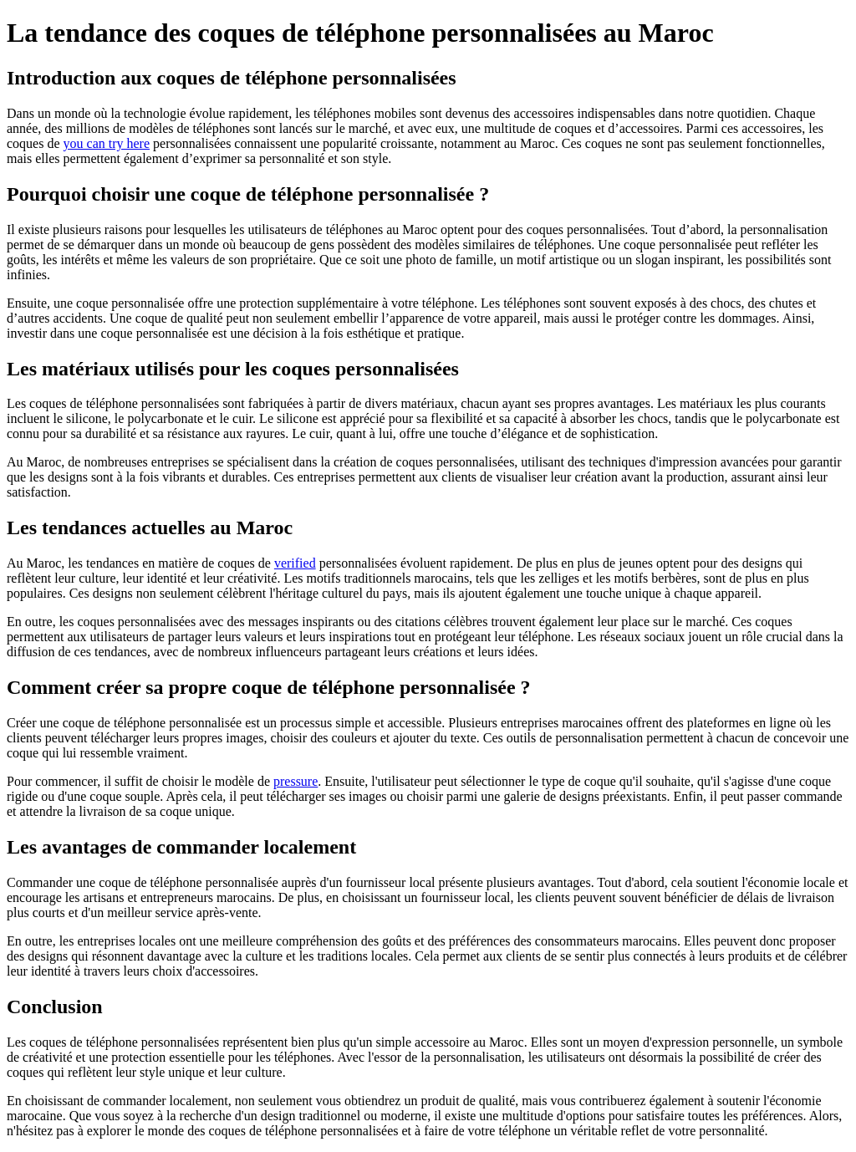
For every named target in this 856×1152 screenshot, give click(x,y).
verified (295, 563)
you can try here (107, 143)
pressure (295, 781)
